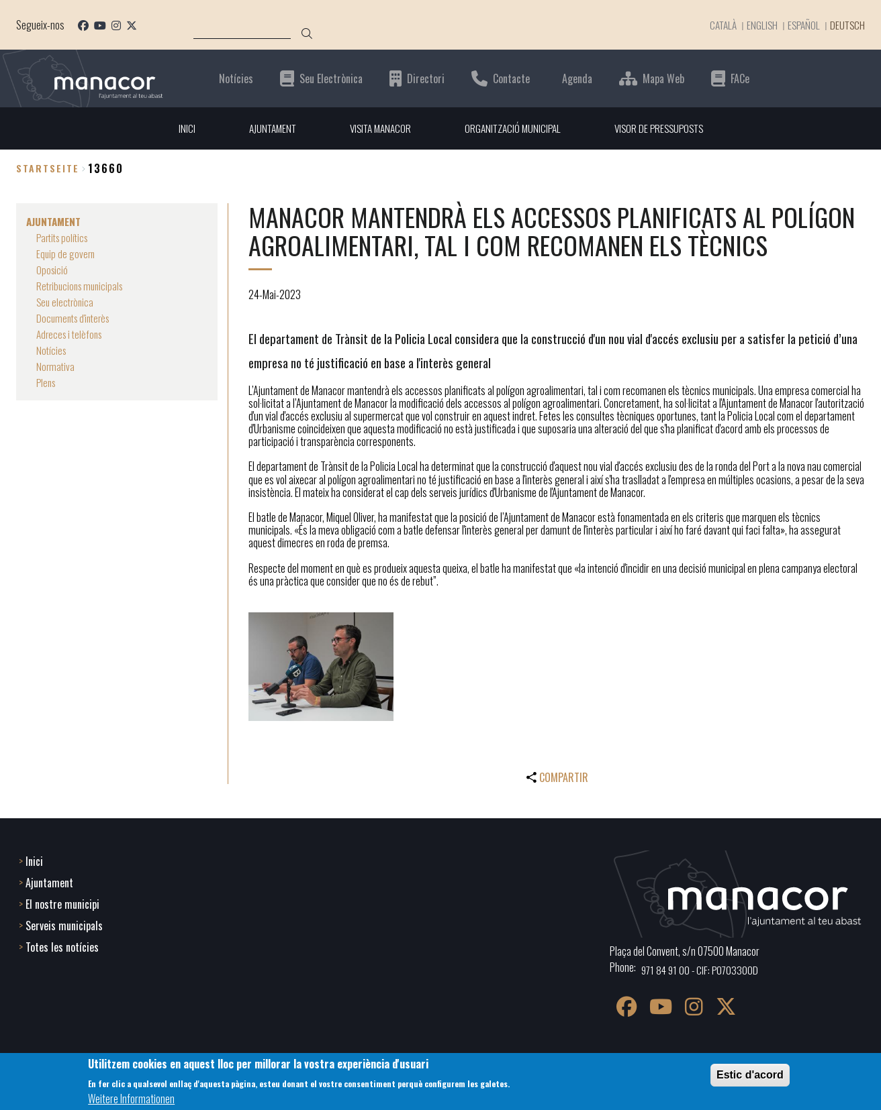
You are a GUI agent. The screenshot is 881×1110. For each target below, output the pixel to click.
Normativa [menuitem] (56, 366)
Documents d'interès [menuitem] (75, 318)
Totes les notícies (62, 946)
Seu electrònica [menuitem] (66, 302)
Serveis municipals (64, 924)
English (756, 25)
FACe (740, 78)
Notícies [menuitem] (52, 350)
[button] (320, 667)
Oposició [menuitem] (52, 270)
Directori (426, 78)
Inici (34, 860)
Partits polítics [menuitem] (64, 237)
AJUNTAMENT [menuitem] (265, 128)
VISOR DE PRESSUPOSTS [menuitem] (664, 128)
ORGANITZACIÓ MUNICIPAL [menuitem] (513, 128)
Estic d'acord (750, 1074)
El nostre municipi (62, 903)
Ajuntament (49, 881)
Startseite (47, 169)
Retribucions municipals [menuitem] (82, 286)
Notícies (236, 78)
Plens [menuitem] (47, 382)
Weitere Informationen (131, 1099)
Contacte (511, 78)
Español (799, 25)
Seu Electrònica (331, 78)
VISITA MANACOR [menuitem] (377, 128)
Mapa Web (663, 78)
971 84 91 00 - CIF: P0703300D (702, 968)
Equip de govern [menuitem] (66, 253)
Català (716, 25)
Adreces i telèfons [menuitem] (71, 334)
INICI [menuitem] (177, 128)
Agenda (577, 78)
